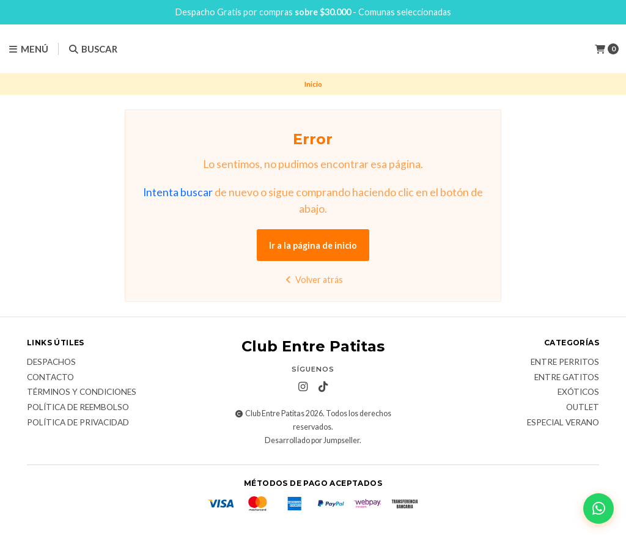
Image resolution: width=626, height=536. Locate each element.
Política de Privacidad (78, 423)
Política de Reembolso (78, 407)
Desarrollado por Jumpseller (312, 440)
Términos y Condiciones (81, 392)
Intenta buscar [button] (178, 192)
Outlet (582, 407)
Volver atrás (312, 279)
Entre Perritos (565, 362)
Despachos (51, 362)
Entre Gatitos (566, 377)
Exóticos (578, 392)
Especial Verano (563, 423)
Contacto (50, 377)
